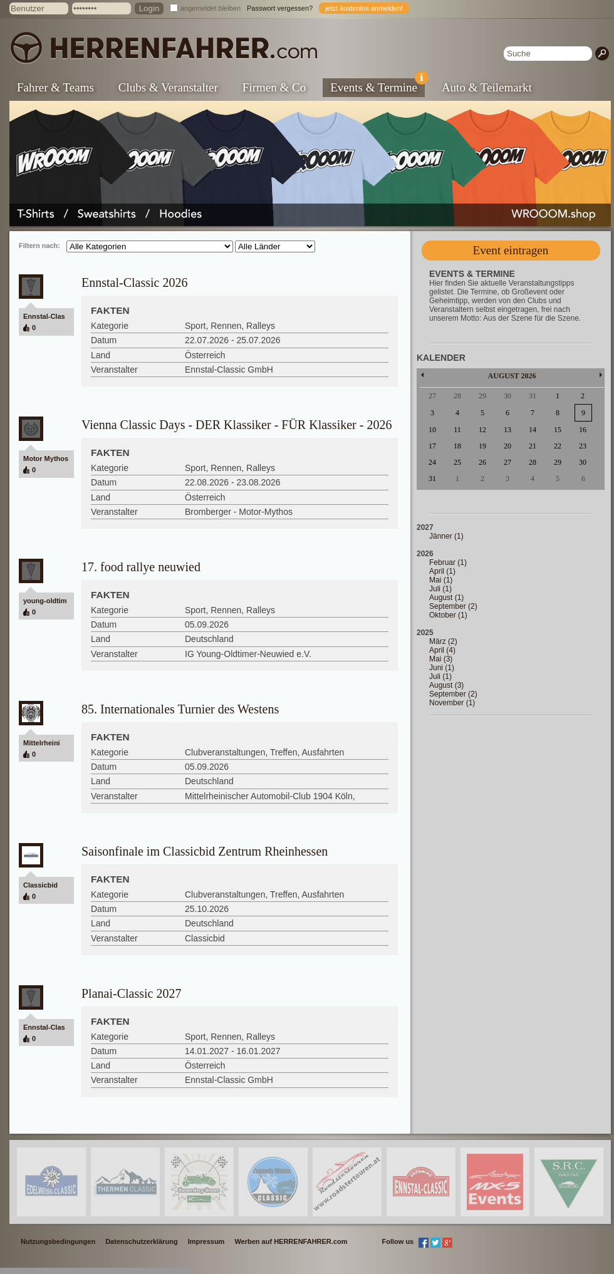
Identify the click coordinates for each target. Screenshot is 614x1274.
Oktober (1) (448, 615)
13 (507, 429)
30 (582, 462)
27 (507, 462)
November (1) (452, 702)
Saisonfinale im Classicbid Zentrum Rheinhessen (204, 851)
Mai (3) (440, 659)
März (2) (443, 641)
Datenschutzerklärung (141, 1241)
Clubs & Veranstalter (168, 87)
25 (457, 462)
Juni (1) (441, 667)
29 (557, 462)
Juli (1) (440, 588)
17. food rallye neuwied (140, 567)
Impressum (206, 1241)
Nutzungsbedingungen (58, 1241)
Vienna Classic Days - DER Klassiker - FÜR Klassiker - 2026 (236, 425)
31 (432, 478)
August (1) (446, 597)
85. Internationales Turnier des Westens (180, 709)
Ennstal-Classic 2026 (134, 282)
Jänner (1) (446, 536)
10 (432, 429)
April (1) (442, 571)
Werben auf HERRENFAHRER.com (290, 1241)
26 (482, 462)
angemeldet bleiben (210, 8)
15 (557, 429)
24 (432, 462)
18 (457, 446)
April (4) (442, 650)
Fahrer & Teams (55, 87)
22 (557, 446)
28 (532, 462)
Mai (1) (440, 580)
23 (582, 446)
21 (532, 446)
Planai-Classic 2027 (131, 993)
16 (582, 429)
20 (507, 446)
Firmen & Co (274, 87)
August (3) (446, 685)
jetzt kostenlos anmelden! (364, 8)
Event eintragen (511, 250)
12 (482, 429)
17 (432, 446)
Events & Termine (377, 86)
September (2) (453, 606)
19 (482, 446)
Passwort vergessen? (280, 8)
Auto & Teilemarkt (487, 87)
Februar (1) (448, 562)
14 (532, 429)
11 (457, 429)
